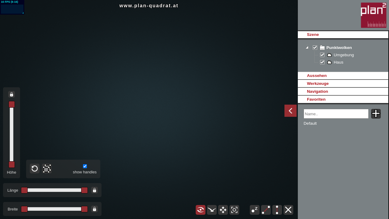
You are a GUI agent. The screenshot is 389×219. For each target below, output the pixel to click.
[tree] (343, 55)
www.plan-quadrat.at (149, 5)
